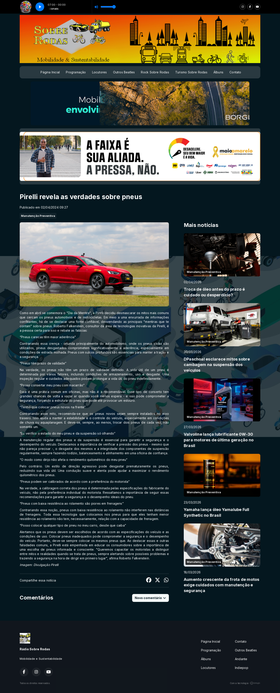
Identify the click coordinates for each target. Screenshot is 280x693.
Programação (76, 72)
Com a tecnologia (245, 683)
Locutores (99, 72)
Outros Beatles (124, 72)
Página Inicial (50, 72)
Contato (235, 72)
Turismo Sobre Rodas (191, 72)
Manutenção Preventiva (38, 215)
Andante (241, 659)
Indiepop (241, 668)
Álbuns (218, 72)
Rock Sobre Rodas (155, 72)
